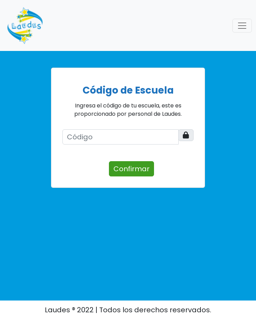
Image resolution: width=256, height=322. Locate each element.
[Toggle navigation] (242, 26)
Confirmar (131, 169)
